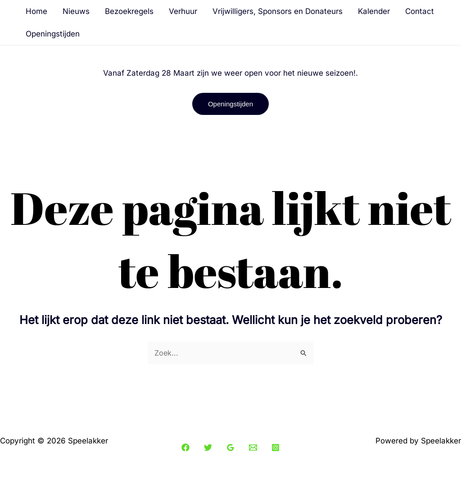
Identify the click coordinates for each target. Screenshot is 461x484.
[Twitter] (208, 448)
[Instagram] (275, 448)
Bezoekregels (129, 11)
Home (36, 11)
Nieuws (76, 11)
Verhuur (183, 11)
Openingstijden (53, 33)
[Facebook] (185, 448)
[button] (230, 104)
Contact (419, 11)
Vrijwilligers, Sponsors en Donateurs (277, 11)
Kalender (374, 11)
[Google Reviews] (230, 448)
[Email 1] (253, 448)
